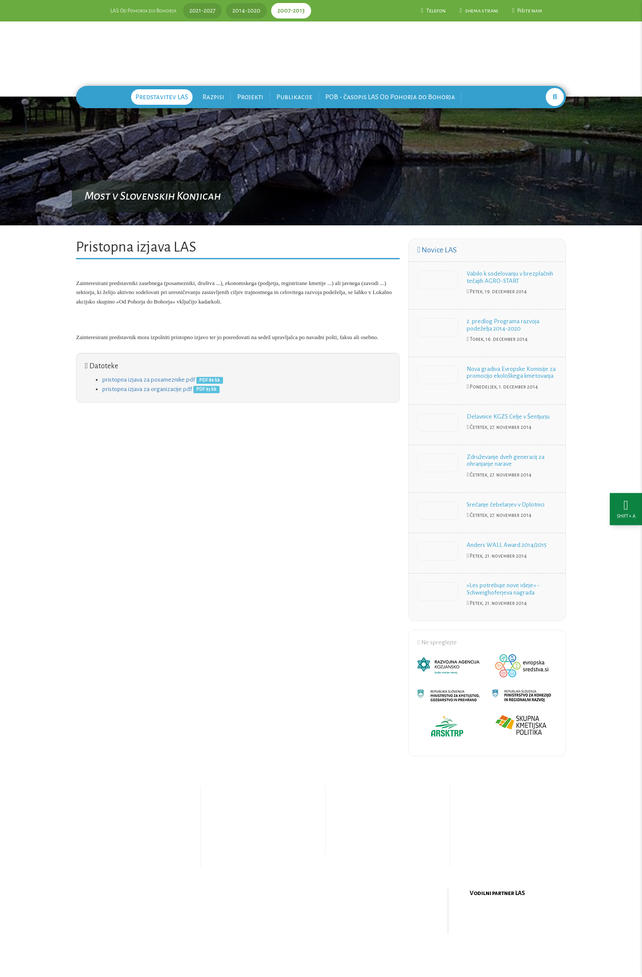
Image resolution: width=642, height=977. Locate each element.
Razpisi (213, 96)
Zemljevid (250, 852)
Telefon (433, 11)
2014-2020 (246, 10)
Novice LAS (437, 250)
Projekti (250, 96)
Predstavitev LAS (161, 96)
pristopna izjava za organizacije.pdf (147, 389)
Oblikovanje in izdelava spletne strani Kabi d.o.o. (321, 955)
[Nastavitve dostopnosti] (626, 489)
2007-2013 (291, 10)
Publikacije (294, 96)
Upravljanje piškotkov (380, 845)
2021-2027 (202, 10)
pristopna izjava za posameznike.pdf (148, 379)
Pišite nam (527, 11)
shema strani (479, 11)
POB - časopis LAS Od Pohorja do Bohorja (390, 96)
